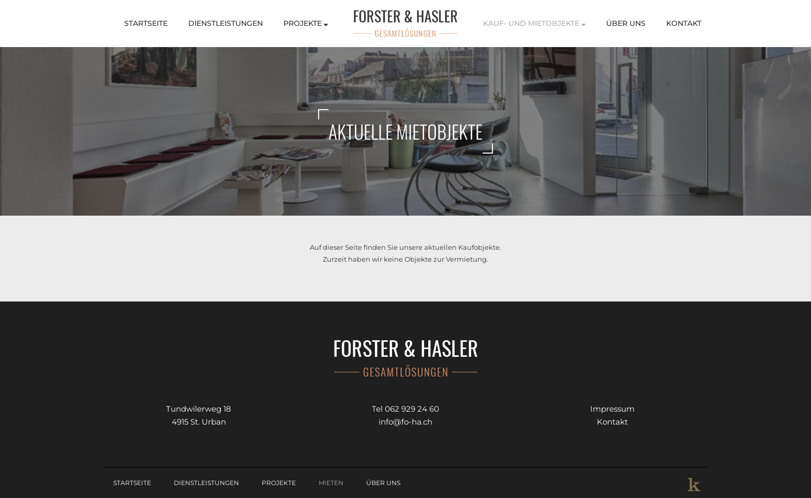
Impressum (612, 409)
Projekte (305, 23)
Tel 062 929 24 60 (405, 409)
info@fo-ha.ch (405, 422)
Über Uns (625, 23)
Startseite (146, 23)
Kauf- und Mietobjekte (534, 23)
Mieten (331, 483)
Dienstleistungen (225, 23)
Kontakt (683, 23)
